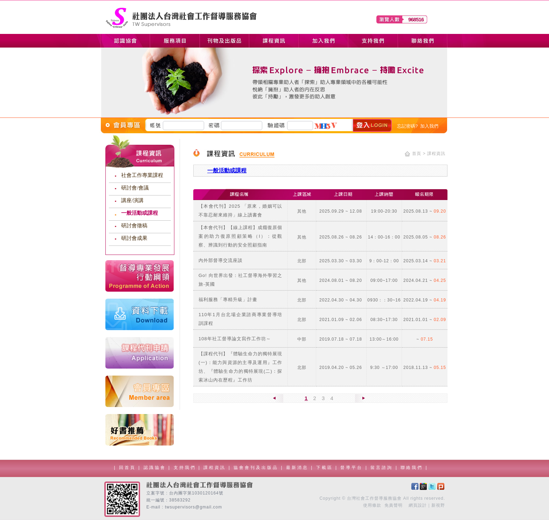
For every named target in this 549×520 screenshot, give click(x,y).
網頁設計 (418, 505)
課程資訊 (215, 467)
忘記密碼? (407, 126)
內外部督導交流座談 (221, 260)
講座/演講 (132, 200)
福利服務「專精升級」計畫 (228, 299)
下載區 (325, 467)
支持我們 (186, 467)
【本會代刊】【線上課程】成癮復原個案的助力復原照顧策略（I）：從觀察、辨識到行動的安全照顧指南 (240, 236)
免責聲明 (393, 505)
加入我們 (429, 126)
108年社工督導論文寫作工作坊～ (235, 338)
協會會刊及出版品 (257, 467)
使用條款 (372, 505)
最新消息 (298, 467)
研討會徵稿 (134, 225)
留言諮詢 (382, 467)
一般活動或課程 (139, 213)
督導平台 (352, 467)
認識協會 (156, 467)
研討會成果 (134, 238)
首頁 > (418, 153)
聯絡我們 (413, 467)
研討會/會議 (135, 188)
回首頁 (127, 467)
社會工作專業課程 (142, 175)
